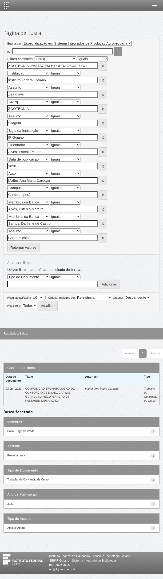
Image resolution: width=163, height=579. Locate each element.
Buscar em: (14, 43)
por (9, 51)
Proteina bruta (16, 455)
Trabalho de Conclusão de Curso (28, 479)
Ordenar (118, 297)
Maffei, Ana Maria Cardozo (102, 388)
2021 (10, 503)
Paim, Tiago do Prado (20, 431)
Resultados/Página (19, 297)
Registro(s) (14, 305)
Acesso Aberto (16, 527)
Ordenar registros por (61, 297)
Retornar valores (23, 247)
